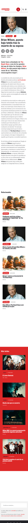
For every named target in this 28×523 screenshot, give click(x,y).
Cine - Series (5, 377)
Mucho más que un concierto (11, 403)
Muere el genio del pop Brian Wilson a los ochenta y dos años (14, 247)
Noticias (4, 221)
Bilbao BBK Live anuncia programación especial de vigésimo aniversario (14, 431)
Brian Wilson (9, 36)
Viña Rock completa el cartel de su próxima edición (13, 460)
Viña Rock (5, 456)
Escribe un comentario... (8, 505)
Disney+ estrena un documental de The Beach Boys (13, 276)
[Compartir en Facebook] (3, 51)
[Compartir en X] (7, 51)
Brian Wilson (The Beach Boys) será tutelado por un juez (13, 305)
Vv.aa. (4, 372)
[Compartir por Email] (12, 51)
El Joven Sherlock (8, 375)
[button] (18, 9)
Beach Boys (5, 213)
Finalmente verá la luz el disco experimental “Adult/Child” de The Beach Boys (13, 218)
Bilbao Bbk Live (6, 427)
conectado (13, 510)
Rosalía (5, 400)
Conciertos (5, 405)
